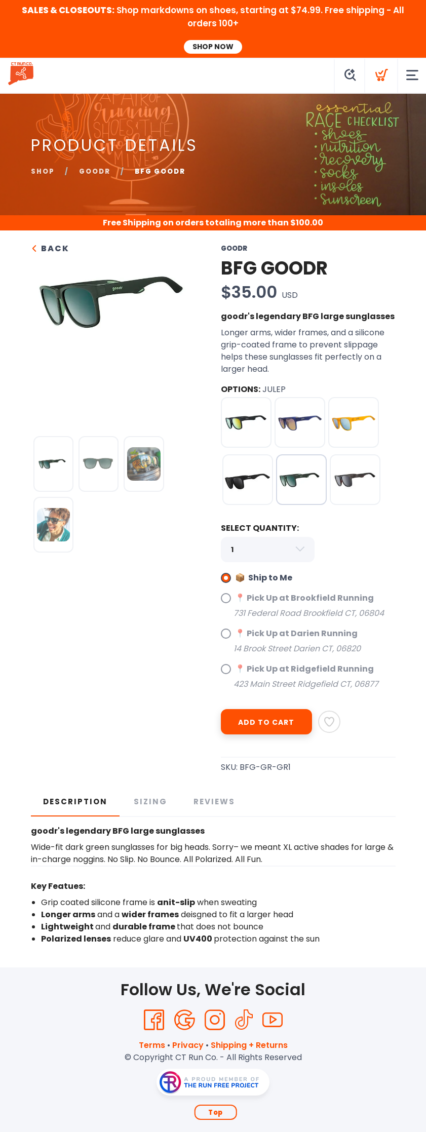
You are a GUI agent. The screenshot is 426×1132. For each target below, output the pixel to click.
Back (50, 248)
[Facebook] (154, 1020)
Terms (152, 1045)
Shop (43, 171)
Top (215, 1112)
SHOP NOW (213, 47)
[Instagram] (215, 1020)
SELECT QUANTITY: (260, 528)
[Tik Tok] (243, 1020)
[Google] (184, 1020)
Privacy (188, 1045)
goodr (94, 171)
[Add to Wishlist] (329, 722)
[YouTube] (272, 1020)
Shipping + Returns (249, 1045)
